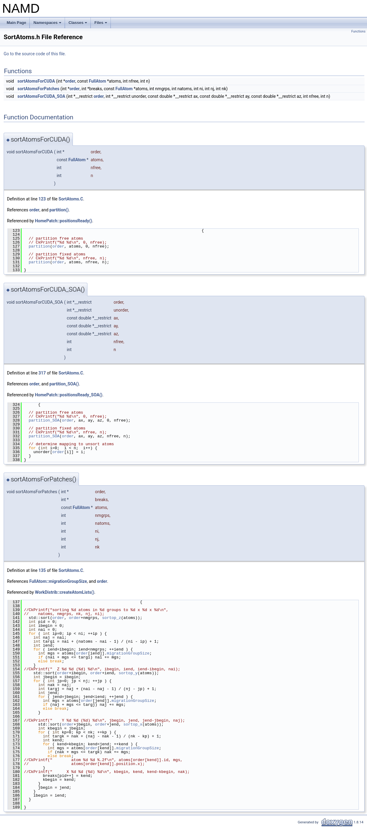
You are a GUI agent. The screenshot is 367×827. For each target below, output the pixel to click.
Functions (358, 31)
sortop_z (111, 617)
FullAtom (97, 81)
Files (101, 24)
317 (42, 373)
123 (42, 198)
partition (39, 246)
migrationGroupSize (128, 653)
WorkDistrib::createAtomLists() (64, 592)
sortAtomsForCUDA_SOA (41, 96)
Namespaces (47, 24)
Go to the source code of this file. (35, 53)
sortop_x (132, 724)
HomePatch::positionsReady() (63, 220)
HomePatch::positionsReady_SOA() (68, 394)
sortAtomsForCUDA (36, 81)
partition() (59, 209)
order (70, 81)
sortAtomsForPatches (38, 88)
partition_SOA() (64, 383)
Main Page (16, 22)
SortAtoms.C (71, 198)
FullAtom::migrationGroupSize (58, 581)
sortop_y (128, 673)
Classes (78, 24)
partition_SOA (44, 420)
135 (42, 570)
